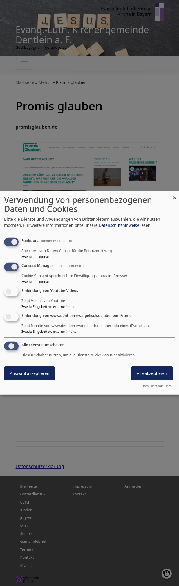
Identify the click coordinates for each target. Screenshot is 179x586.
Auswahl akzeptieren (29, 373)
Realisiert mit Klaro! (158, 386)
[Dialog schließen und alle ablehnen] (174, 195)
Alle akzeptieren (152, 373)
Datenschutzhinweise (119, 225)
